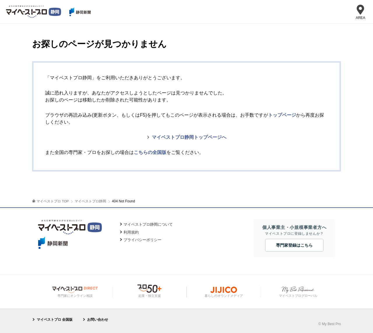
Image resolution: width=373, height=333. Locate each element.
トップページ (282, 115)
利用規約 (131, 232)
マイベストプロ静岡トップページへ (189, 137)
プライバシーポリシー (142, 240)
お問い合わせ (97, 320)
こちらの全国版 (150, 152)
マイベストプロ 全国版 (55, 320)
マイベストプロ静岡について (148, 224)
